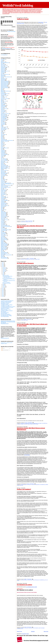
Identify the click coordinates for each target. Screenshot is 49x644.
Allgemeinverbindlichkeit (5, 62)
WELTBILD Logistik (4, 244)
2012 (3, 293)
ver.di (31, 221)
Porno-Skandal (3, 179)
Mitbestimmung (3, 167)
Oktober (4, 269)
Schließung (3, 196)
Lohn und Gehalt (3, 159)
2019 (3, 265)
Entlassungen (35, 423)
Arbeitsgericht (27, 423)
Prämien (2, 180)
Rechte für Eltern (3, 186)
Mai (3, 274)
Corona (2, 97)
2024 (3, 262)
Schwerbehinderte (4, 197)
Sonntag (2, 198)
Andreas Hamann (40, 22)
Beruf (2, 77)
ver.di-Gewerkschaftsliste (5, 229)
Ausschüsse (3, 72)
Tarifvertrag (3, 217)
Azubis (2, 73)
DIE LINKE (2, 102)
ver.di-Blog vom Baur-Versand (6, 302)
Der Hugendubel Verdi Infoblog (6, 314)
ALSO (2, 63)
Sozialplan (2, 201)
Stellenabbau (3, 204)
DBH (1, 100)
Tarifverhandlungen (4, 216)
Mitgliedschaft (3, 168)
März (4, 285)
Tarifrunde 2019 (3, 215)
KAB (1, 136)
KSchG (2, 149)
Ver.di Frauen (3, 228)
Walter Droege (3, 238)
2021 (3, 263)
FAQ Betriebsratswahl (4, 323)
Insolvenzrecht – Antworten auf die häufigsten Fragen (6, 343)
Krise (2, 148)
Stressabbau (3, 209)
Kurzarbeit (2, 152)
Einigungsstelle (37, 484)
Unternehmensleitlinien (4, 225)
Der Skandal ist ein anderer (24, 584)
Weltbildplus (3, 249)
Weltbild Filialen (3, 243)
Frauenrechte (3, 110)
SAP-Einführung (3, 194)
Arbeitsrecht (31, 423)
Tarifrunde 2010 (3, 213)
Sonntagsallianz (3, 199)
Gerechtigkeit (40, 423)
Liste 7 (2, 157)
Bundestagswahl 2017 (4, 93)
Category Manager (4, 95)
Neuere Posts (19, 631)
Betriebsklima (3, 79)
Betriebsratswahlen (4, 85)
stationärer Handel (4, 203)
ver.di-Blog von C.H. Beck (5, 305)
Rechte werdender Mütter (5, 187)
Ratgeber (2, 184)
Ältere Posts (46, 631)
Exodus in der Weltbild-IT (24, 489)
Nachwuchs (3, 171)
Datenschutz (3, 99)
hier (42, 23)
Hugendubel (3, 124)
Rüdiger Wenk (3, 190)
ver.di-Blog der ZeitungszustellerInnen (7, 300)
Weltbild (47, 484)
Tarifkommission (3, 212)
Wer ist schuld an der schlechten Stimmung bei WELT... (7, 276)
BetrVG (2, 88)
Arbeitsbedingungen (24, 484)
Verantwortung (3, 230)
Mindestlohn (3, 164)
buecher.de (3, 92)
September (5, 270)
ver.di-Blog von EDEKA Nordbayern (7, 310)
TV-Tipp (2, 220)
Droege (2, 104)
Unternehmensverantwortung (5, 226)
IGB (1, 125)
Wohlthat (2, 256)
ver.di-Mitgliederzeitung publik (31, 586)
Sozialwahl (2, 202)
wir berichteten (27, 454)
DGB (1, 101)
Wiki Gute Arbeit (3, 311)
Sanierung (2, 193)
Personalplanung (3, 175)
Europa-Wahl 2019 (4, 108)
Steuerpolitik (3, 206)
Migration (2, 163)
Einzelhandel (3, 106)
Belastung (2, 75)
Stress (2, 208)
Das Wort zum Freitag (4, 98)
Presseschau (3, 181)
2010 (3, 295)
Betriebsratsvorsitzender (5, 81)
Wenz (2, 250)
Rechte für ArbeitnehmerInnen (6, 185)
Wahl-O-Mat (3, 237)
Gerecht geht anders (4, 115)
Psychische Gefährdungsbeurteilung (7, 183)
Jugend (2, 135)
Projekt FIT (2, 182)
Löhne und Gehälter (4, 160)
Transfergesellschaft (4, 219)
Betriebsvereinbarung (4, 86)
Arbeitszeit (2, 70)
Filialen (2, 109)
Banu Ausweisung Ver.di (5, 74)
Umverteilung (19, 628)
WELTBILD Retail (4, 247)
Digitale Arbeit (3, 103)
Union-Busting (3, 224)
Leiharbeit (2, 155)
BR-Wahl (2, 91)
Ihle (1, 126)
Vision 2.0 (2, 234)
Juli (3, 272)
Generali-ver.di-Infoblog (5, 308)
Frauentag (2, 111)
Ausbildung (3, 71)
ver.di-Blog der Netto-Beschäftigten (6, 304)
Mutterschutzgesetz (4, 170)
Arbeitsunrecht (3, 69)
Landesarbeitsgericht (4, 154)
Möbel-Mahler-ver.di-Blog (5, 303)
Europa (2, 107)
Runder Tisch (3, 191)
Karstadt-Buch (3, 139)
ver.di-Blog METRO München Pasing (7, 307)
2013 (3, 292)
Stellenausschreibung (4, 205)
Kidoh (2, 143)
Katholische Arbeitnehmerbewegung (7, 140)
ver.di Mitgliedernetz (4, 54)
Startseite (33, 631)
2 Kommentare (30, 422)
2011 (3, 294)
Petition (2, 176)
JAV (1, 132)
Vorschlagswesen (4, 235)
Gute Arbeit (27, 221)
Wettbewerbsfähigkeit (4, 253)
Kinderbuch (3, 144)
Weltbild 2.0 (3, 242)
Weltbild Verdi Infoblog (17, 5)
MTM (2, 169)
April (3, 284)
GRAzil (2, 121)
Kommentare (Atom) (25, 633)
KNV (1, 146)
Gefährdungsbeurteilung (5, 113)
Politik (2, 178)
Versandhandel (3, 233)
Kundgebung (3, 150)
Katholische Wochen (4, 141)
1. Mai (2, 60)
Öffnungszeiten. (3, 173)
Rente (2, 188)
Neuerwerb (2, 172)
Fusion (2, 112)
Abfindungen (23, 423)
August (4, 271)
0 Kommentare (29, 319)
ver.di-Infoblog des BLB (5, 312)
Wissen (2, 255)
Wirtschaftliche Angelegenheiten (6, 254)
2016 (3, 289)
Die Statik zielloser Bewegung (25, 263)
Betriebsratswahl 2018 (4, 84)
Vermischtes (3, 232)
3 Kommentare (31, 258)
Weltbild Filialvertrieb (20, 485)
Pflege (2, 177)
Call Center (3, 94)
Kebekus (2, 142)
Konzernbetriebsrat (4, 147)
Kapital (2, 137)
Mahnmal (2, 161)
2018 (3, 266)
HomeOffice (3, 123)
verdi (1, 231)
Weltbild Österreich (4, 245)
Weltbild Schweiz (3, 248)
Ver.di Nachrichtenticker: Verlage (6, 315)
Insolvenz (2, 127)
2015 (3, 290)
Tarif (29, 221)
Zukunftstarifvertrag (4, 258)
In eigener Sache (37, 259)
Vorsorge (2, 236)
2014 (3, 291)
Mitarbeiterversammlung (5, 166)
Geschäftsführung (27, 259)
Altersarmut (3, 64)
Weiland (2, 240)
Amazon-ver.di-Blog (4, 309)
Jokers (2, 133)
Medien (2, 162)
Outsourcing (3, 174)
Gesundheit (3, 118)
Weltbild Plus (3, 246)
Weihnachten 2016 (4, 239)
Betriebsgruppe (3, 78)
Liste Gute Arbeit (3, 158)
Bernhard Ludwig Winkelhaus (6, 76)
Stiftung (2, 207)
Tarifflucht (2, 211)
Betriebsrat (22, 259)
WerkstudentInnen (4, 252)
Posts (3, 348)
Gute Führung (3, 122)
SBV (1, 195)
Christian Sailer (3, 96)
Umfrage (2, 222)
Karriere (2, 138)
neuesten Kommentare (11, 31)
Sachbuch (2, 192)
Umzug (2, 223)
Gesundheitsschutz (4, 119)
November (4, 268)
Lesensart (2, 156)
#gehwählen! (3, 59)
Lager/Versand (3, 153)
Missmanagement (4, 165)
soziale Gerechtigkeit (4, 200)
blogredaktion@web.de (6, 48)
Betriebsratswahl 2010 (4, 82)
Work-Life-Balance (4, 257)
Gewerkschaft (23, 221)
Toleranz (2, 218)
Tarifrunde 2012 (3, 214)
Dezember (4, 267)
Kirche (2, 145)
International (3, 129)
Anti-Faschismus (3, 65)
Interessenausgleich (4, 128)
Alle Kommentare (5, 350)
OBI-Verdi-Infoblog (4, 313)
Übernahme (3, 221)
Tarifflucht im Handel (23, 19)
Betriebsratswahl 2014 (4, 83)
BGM (2, 89)
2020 (3, 264)
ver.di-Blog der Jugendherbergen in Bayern (8, 306)
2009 (3, 296)
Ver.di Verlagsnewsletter (5, 316)
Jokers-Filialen (3, 134)
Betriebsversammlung (4, 87)
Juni (3, 273)
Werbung (2, 251)
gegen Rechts (3, 114)
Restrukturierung (3, 189)
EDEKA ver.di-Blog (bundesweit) (6, 301)
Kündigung (2, 151)
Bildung (2, 90)
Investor (2, 130)
